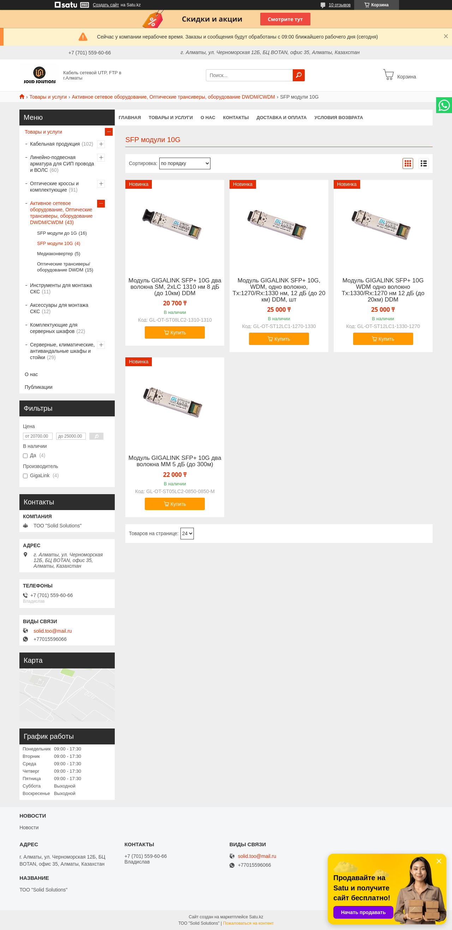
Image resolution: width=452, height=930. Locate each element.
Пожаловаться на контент (248, 923)
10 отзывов (340, 4)
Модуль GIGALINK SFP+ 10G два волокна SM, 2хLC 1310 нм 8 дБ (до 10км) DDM (175, 287)
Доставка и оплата (281, 117)
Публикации (38, 387)
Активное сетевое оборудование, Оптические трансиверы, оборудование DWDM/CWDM (173, 97)
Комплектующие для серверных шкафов (53, 328)
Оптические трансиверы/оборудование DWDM (63, 267)
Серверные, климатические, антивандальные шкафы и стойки (62, 351)
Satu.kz (256, 916)
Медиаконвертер (55, 253)
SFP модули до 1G (57, 233)
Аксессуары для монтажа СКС (59, 308)
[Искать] (299, 75)
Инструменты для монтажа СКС (61, 288)
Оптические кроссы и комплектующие (54, 187)
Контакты (236, 117)
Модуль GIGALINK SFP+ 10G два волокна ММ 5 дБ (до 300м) (175, 461)
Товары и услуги (48, 97)
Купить (178, 332)
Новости (28, 827)
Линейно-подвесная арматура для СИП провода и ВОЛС (62, 163)
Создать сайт (106, 4)
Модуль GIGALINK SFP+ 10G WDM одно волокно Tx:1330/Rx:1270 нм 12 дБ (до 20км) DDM (382, 290)
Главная (130, 117)
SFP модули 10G (55, 243)
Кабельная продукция (55, 144)
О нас (208, 117)
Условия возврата (339, 117)
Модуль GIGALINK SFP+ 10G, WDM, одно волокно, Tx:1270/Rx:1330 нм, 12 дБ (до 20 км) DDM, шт (279, 290)
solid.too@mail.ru (53, 631)
